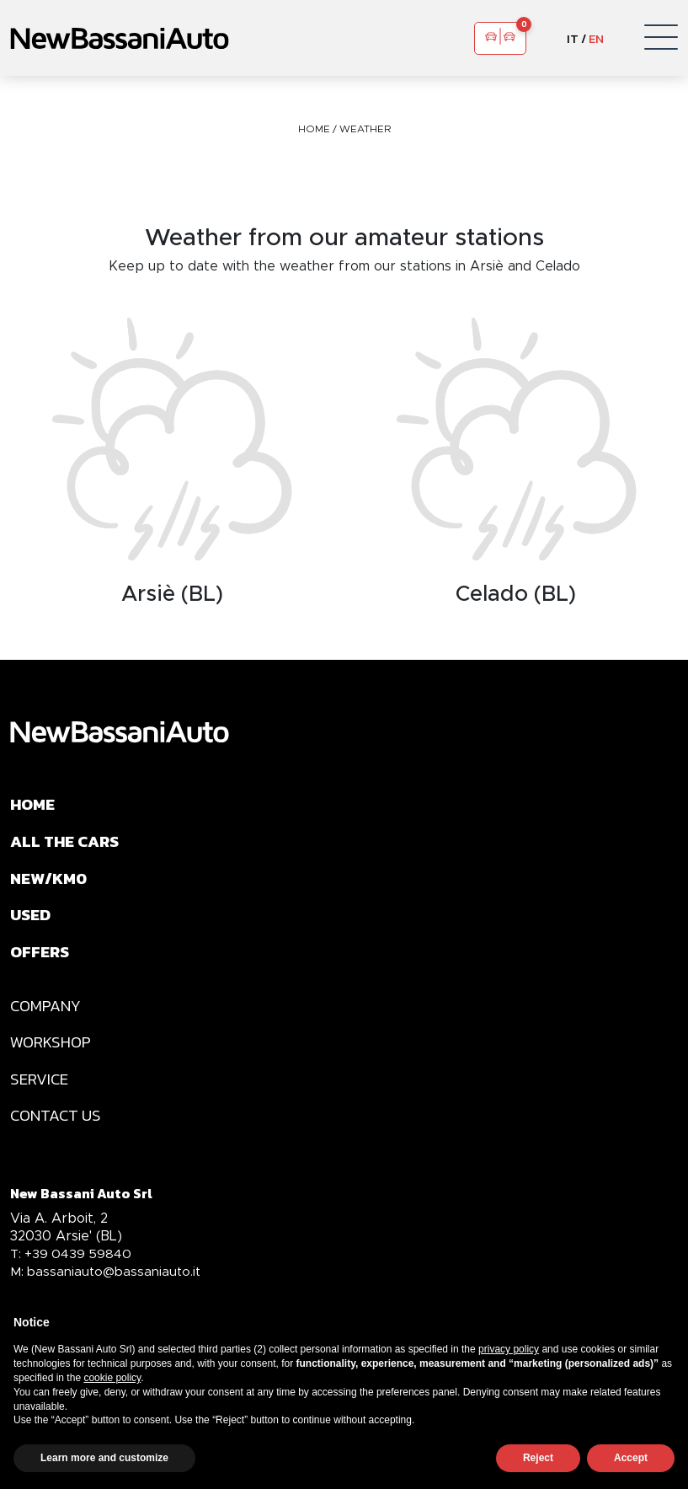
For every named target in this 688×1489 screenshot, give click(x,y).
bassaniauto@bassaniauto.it (108, 1289)
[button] (661, 38)
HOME (315, 128)
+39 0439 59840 (73, 1271)
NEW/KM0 (51, 883)
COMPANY (47, 1016)
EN (596, 38)
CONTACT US (58, 1132)
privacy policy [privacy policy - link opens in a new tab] (508, 1349)
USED (31, 922)
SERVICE (41, 1093)
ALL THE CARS (67, 844)
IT (573, 38)
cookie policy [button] (112, 1378)
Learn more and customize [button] (104, 1458)
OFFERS (41, 960)
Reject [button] (538, 1458)
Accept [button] (631, 1458)
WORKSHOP (52, 1055)
